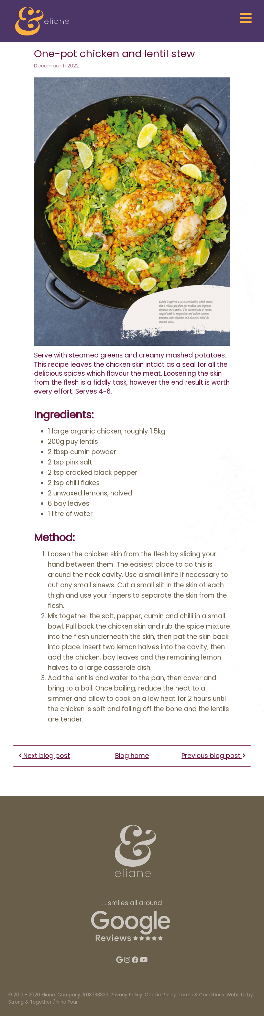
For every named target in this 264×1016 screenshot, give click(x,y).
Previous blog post (213, 755)
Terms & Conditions (201, 995)
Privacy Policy (126, 995)
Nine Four (67, 1002)
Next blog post (44, 755)
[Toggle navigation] (246, 18)
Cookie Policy (160, 995)
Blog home (132, 755)
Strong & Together (30, 1002)
